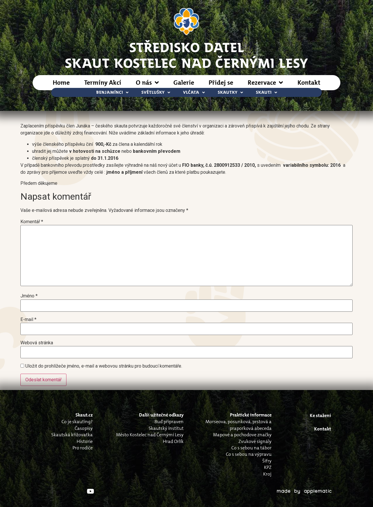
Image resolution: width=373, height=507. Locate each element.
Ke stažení (320, 415)
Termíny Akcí (102, 82)
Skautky (230, 92)
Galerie (183, 82)
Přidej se (221, 82)
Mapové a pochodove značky (242, 435)
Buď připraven (169, 422)
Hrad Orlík (173, 441)
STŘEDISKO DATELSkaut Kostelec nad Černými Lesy (186, 54)
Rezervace (265, 83)
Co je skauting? (77, 422)
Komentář (31, 221)
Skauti (266, 92)
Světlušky (155, 92)
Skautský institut (166, 428)
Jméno (29, 296)
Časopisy (84, 428)
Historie (85, 441)
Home (61, 82)
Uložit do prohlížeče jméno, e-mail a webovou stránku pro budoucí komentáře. (103, 366)
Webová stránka (36, 343)
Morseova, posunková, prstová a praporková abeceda (238, 425)
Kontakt (309, 82)
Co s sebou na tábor (251, 448)
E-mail (28, 319)
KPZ (268, 467)
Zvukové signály (255, 441)
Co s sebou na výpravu (249, 454)
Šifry (267, 461)
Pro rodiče (83, 448)
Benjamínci (112, 92)
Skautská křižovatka (72, 435)
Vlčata (194, 92)
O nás (147, 83)
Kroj (267, 474)
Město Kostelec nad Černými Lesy (150, 435)
